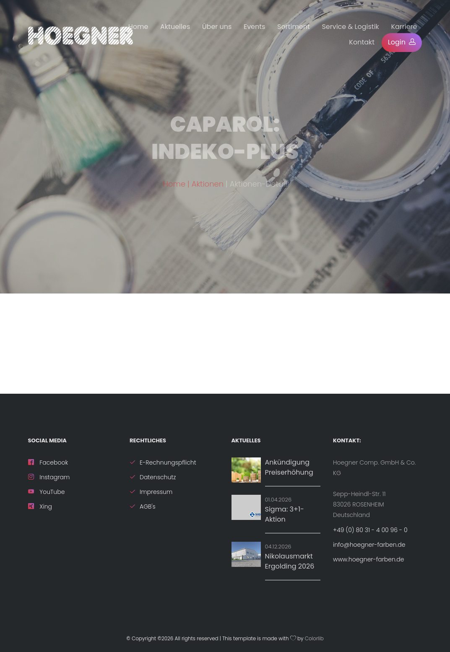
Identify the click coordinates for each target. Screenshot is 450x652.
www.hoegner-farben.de (368, 559)
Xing (40, 506)
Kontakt (362, 42)
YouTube (46, 492)
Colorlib (314, 638)
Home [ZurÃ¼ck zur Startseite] (174, 190)
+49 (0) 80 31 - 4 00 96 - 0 (370, 530)
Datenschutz (153, 477)
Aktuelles (175, 26)
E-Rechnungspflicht (163, 462)
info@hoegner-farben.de (369, 544)
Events (254, 26)
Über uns (217, 26)
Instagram (49, 477)
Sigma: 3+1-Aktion (284, 514)
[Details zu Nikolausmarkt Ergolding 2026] (246, 554)
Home (138, 26)
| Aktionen (206, 190)
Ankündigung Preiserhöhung (289, 467)
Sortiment (293, 26)
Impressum (151, 492)
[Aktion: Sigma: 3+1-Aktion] (246, 507)
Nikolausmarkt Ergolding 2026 (290, 561)
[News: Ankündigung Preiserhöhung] (246, 470)
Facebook (48, 462)
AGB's (143, 506)
